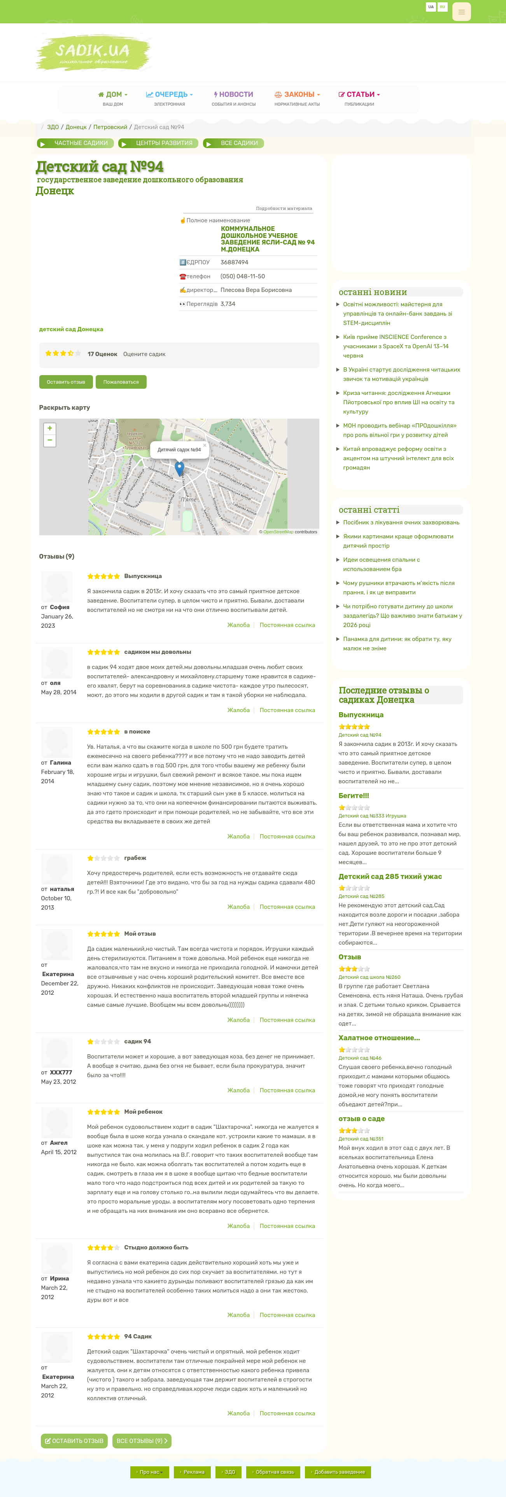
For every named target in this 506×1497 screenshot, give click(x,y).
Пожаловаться (121, 382)
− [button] (49, 441)
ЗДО (230, 1472)
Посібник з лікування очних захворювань (401, 522)
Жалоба (239, 625)
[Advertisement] (329, 48)
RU (442, 7)
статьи (359, 99)
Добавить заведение (340, 1472)
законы (297, 99)
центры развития (165, 143)
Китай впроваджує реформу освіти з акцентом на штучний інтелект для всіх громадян (398, 458)
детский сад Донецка (71, 329)
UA (431, 7)
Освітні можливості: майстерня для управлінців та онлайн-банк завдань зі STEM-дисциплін (397, 314)
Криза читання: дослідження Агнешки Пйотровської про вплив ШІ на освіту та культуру (399, 402)
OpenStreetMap (278, 531)
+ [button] (49, 429)
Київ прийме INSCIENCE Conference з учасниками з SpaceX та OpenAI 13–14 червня (396, 346)
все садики (240, 143)
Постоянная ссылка (287, 625)
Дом (113, 99)
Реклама (194, 1472)
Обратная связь (275, 1472)
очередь (169, 99)
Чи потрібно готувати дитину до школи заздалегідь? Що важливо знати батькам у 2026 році (402, 615)
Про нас (151, 1472)
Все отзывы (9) (142, 1441)
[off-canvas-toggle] (461, 11)
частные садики (81, 143)
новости (234, 99)
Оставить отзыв (66, 382)
